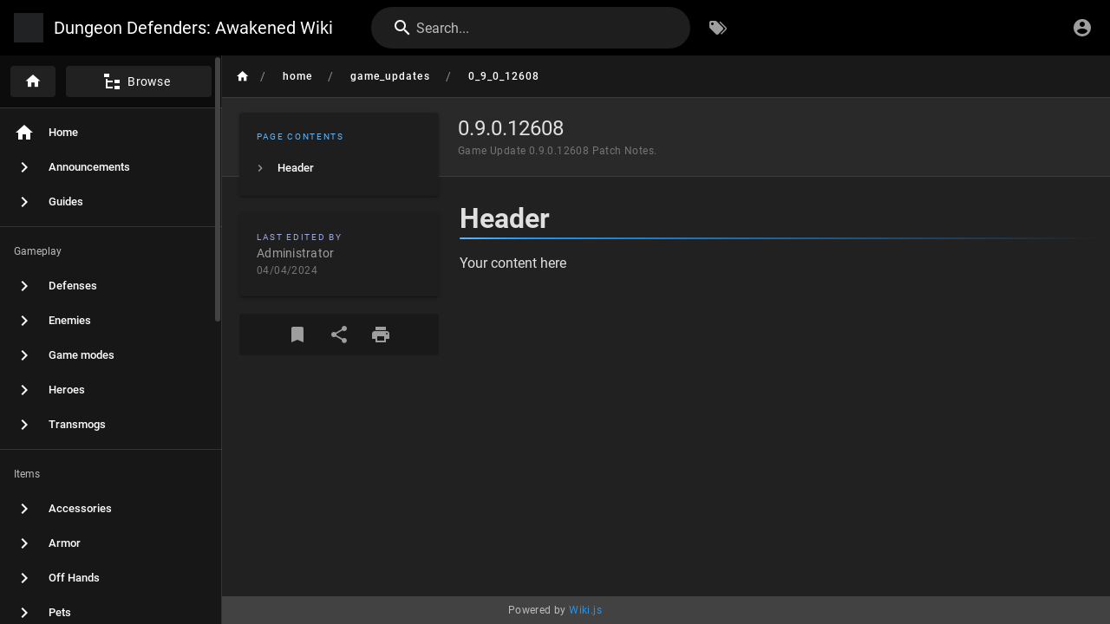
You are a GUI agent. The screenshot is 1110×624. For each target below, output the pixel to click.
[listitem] (339, 168)
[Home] (33, 81)
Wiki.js (585, 610)
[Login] (1082, 28)
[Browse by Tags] (718, 28)
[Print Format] (381, 334)
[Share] (339, 334)
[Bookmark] (297, 334)
